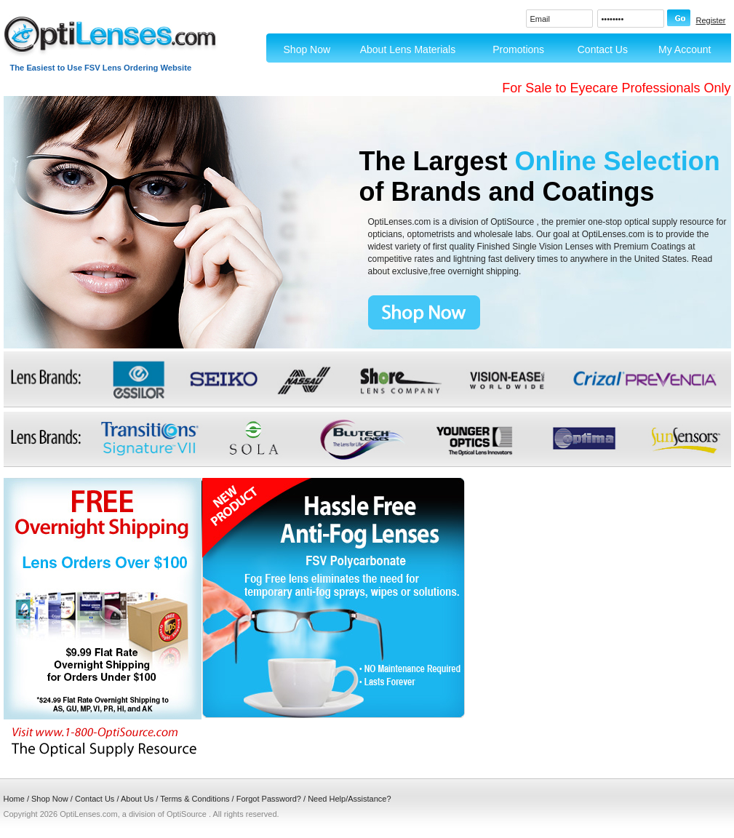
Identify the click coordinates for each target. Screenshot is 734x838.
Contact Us (603, 49)
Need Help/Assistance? (349, 798)
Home (14, 798)
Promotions (518, 49)
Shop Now (307, 49)
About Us (137, 798)
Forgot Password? (268, 798)
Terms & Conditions (194, 798)
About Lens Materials (408, 49)
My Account (684, 49)
